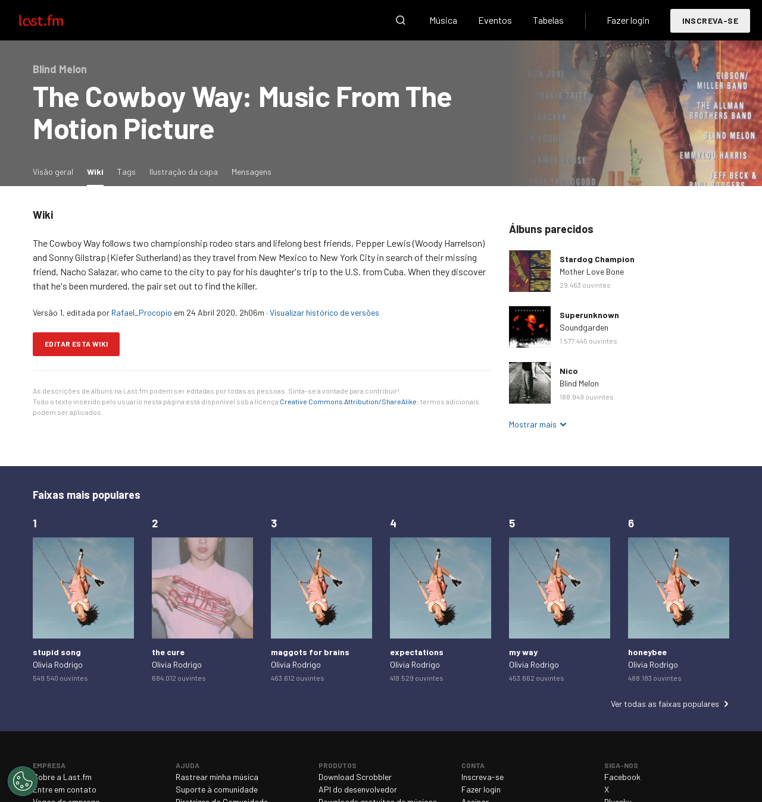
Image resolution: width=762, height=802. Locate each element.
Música (443, 20)
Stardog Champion (597, 259)
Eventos (495, 20)
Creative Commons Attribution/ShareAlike (348, 401)
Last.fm (54, 20)
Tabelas (548, 20)
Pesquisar (400, 20)
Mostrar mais (533, 424)
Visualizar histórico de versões (324, 312)
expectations (417, 652)
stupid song (57, 652)
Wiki (98, 171)
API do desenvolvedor (357, 789)
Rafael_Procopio (141, 312)
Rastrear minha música (217, 777)
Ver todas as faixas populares (665, 704)
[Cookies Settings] (23, 781)
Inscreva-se (710, 20)
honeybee (647, 652)
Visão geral (53, 171)
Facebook (622, 777)
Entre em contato (64, 789)
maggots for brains (310, 652)
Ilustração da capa (183, 171)
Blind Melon (579, 383)
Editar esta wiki (76, 343)
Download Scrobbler (355, 777)
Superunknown (589, 315)
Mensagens (251, 171)
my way (523, 652)
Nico (569, 371)
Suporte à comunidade (217, 789)
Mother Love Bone (592, 271)
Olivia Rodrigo (58, 664)
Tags (126, 171)
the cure (168, 652)
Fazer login (628, 20)
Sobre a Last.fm (62, 777)
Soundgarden (584, 327)
